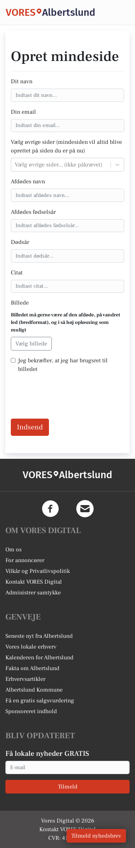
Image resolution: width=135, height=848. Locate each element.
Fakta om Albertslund (32, 668)
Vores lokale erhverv (31, 646)
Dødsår (20, 242)
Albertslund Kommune (34, 689)
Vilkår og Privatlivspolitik (37, 571)
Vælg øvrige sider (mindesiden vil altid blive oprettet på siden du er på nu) (66, 146)
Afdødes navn (28, 181)
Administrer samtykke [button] (33, 592)
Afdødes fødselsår (33, 212)
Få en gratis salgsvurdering (39, 700)
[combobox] (15, 164)
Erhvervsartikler (25, 679)
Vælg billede (31, 343)
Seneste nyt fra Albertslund (39, 636)
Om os (13, 549)
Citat (17, 272)
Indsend (30, 427)
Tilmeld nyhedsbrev (96, 835)
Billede (20, 302)
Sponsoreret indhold (31, 711)
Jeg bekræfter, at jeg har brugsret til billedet (63, 365)
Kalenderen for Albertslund (39, 657)
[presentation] (65, 393)
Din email (23, 112)
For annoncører (24, 560)
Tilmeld (67, 786)
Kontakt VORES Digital (33, 581)
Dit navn (21, 81)
